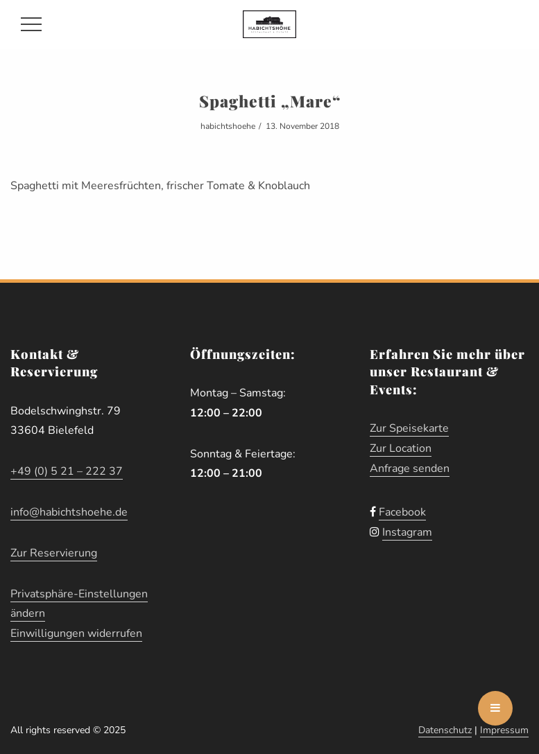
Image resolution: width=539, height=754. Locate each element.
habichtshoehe (227, 126)
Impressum (504, 730)
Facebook (402, 512)
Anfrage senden (410, 468)
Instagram (407, 532)
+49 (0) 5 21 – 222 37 (66, 471)
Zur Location (400, 448)
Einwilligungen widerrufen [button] (76, 633)
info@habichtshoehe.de (69, 512)
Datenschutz (445, 730)
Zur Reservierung (53, 553)
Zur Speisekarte (409, 428)
